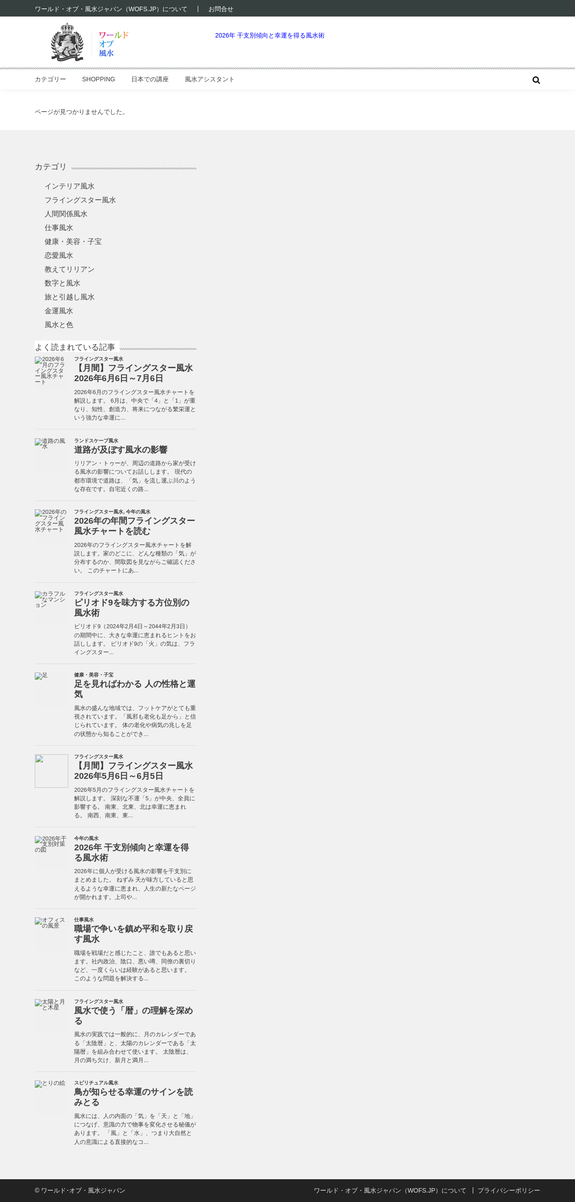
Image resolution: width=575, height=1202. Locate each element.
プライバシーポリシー (509, 1190)
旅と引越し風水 (70, 297)
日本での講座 (150, 79)
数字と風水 (62, 283)
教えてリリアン (70, 269)
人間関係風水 (66, 214)
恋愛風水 (59, 255)
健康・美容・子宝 (73, 241)
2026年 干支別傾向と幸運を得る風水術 (270, 35)
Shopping (98, 79)
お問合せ (220, 9)
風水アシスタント (210, 79)
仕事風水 (59, 227)
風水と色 (59, 324)
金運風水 (59, 311)
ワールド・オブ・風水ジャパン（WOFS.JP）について (111, 9)
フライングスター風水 (80, 200)
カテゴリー (50, 79)
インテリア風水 (70, 186)
